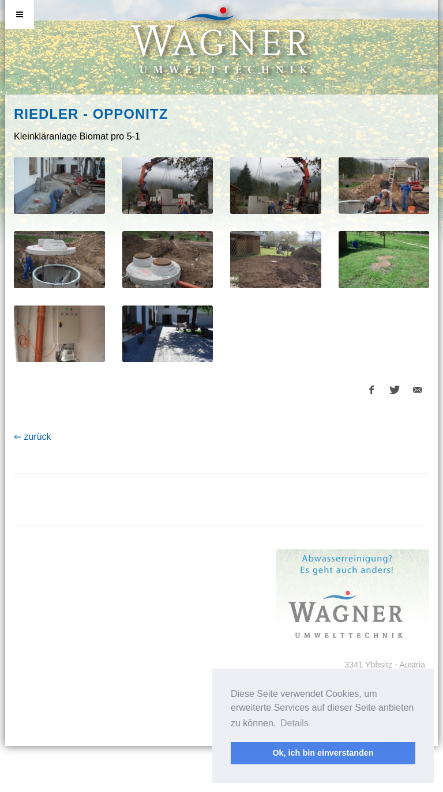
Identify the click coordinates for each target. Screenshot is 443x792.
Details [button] (294, 723)
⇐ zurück (32, 437)
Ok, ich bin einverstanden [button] (322, 752)
